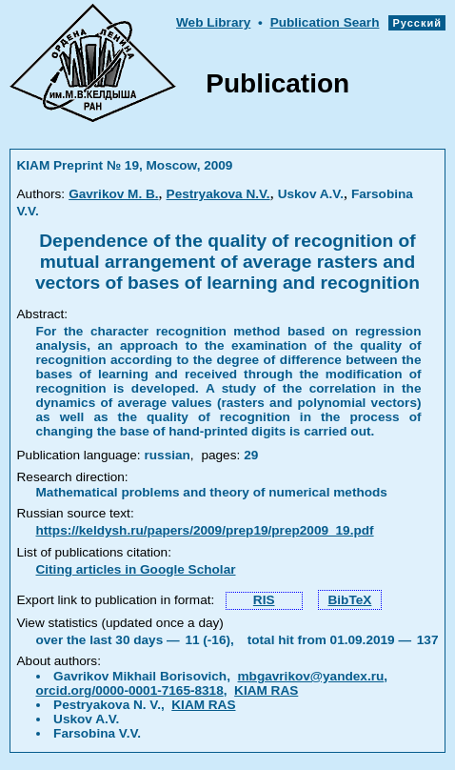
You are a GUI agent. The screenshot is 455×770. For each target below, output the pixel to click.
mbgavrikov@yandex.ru (311, 676)
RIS (264, 600)
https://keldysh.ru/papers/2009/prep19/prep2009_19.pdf (205, 530)
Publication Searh (325, 22)
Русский (416, 23)
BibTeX (350, 600)
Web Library (213, 22)
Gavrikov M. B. (113, 194)
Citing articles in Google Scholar (136, 569)
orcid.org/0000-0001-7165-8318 (130, 690)
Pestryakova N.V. (218, 194)
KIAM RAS (266, 690)
